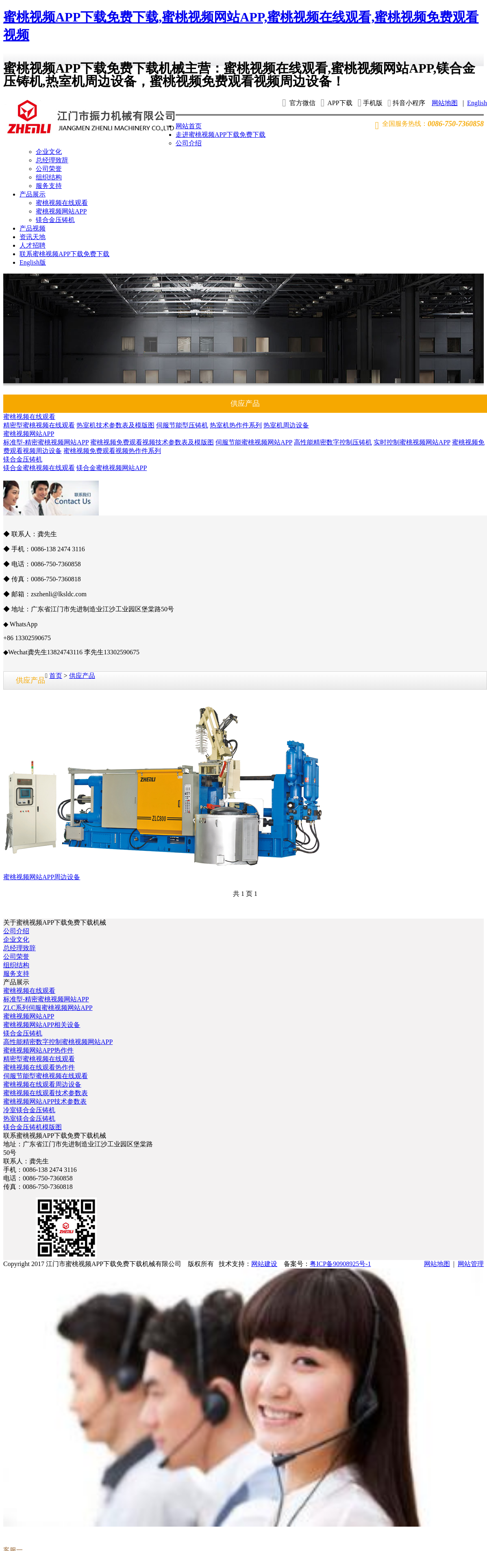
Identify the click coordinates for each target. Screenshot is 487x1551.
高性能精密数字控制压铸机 (333, 442)
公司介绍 (189, 143)
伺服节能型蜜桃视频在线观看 (45, 1075)
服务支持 (49, 185)
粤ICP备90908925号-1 (340, 1263)
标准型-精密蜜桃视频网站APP (46, 442)
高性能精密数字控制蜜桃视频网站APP (58, 1041)
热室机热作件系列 (236, 425)
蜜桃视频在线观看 (62, 202)
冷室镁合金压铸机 (29, 1110)
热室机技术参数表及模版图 (115, 425)
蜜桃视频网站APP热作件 (38, 1050)
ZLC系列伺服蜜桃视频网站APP (48, 1007)
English (477, 102)
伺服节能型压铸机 (182, 425)
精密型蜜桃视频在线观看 (39, 425)
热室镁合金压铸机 (29, 1118)
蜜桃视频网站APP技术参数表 (45, 1101)
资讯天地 (33, 236)
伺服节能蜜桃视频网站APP (253, 442)
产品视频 (33, 228)
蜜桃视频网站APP (61, 211)
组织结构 (49, 177)
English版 (33, 262)
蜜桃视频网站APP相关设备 (41, 1024)
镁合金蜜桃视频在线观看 (39, 467)
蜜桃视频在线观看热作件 (39, 1067)
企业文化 (49, 151)
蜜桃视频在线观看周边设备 (42, 1084)
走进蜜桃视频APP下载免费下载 (220, 134)
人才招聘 (33, 245)
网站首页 (189, 126)
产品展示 (33, 194)
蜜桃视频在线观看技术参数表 (45, 1092)
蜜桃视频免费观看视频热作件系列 (112, 450)
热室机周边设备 (286, 425)
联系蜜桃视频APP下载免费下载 (64, 253)
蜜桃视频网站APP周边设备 (41, 877)
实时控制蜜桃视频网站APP (412, 442)
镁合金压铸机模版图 (32, 1127)
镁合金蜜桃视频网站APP (111, 467)
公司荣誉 (49, 168)
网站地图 (445, 102)
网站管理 (471, 1263)
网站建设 (264, 1263)
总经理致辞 (52, 160)
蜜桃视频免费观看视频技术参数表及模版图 (152, 442)
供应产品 (82, 675)
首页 (55, 675)
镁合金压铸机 (55, 219)
